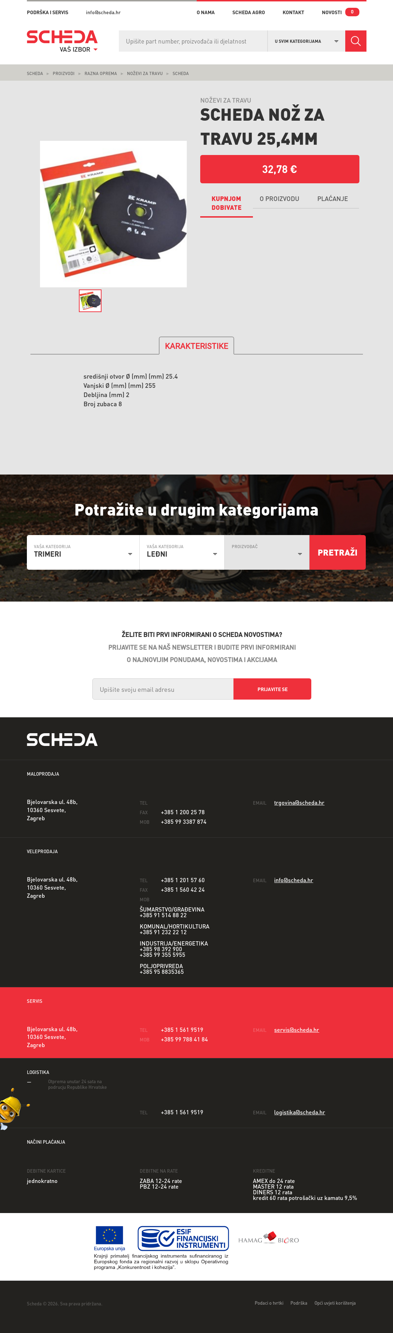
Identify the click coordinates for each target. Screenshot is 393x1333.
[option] (113, 214)
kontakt (293, 12)
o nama (206, 12)
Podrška (298, 1303)
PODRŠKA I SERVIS (47, 12)
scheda (181, 73)
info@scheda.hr (103, 12)
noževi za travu (145, 73)
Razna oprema (101, 73)
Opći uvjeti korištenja (335, 1303)
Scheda (35, 73)
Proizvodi (64, 73)
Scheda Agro (248, 12)
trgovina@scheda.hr (299, 802)
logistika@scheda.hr (299, 1112)
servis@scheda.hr (296, 1029)
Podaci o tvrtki (269, 1303)
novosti (332, 12)
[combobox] (307, 40)
